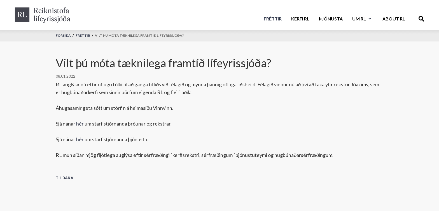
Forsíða (63, 35)
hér (80, 123)
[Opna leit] (421, 18)
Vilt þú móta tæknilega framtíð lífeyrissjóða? (139, 35)
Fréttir (83, 35)
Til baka (64, 177)
